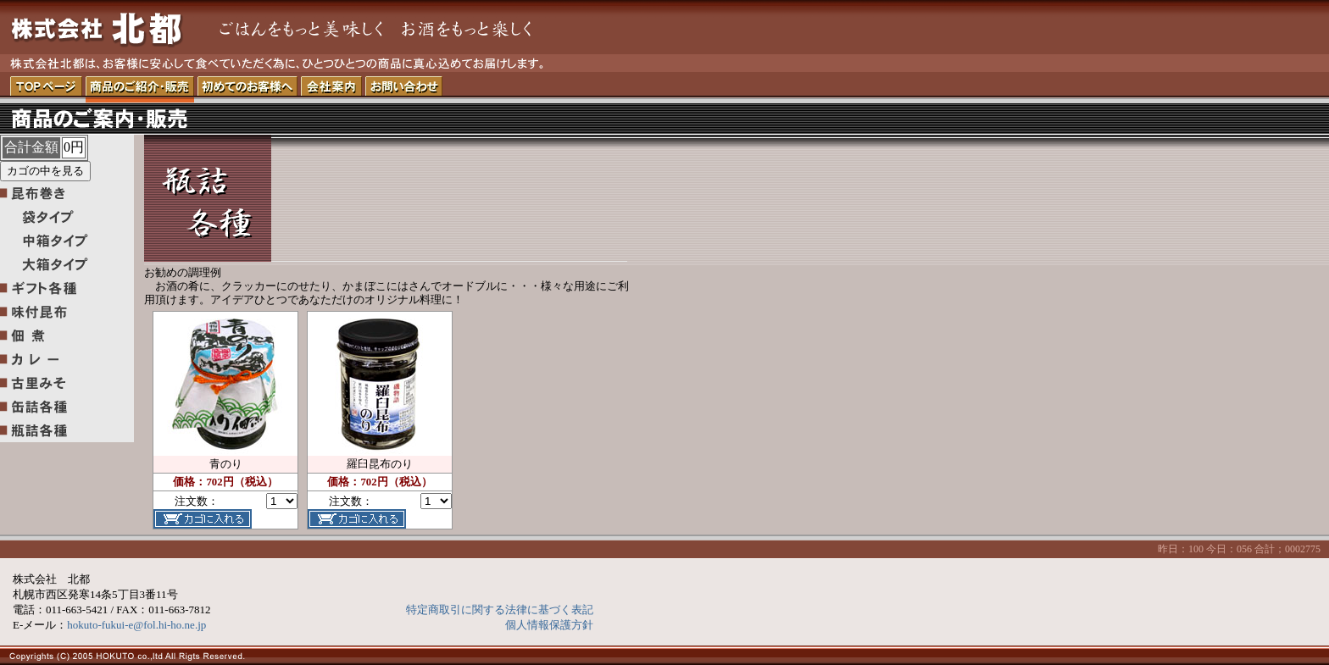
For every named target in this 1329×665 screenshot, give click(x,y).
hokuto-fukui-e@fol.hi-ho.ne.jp (136, 624)
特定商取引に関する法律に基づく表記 (499, 609)
